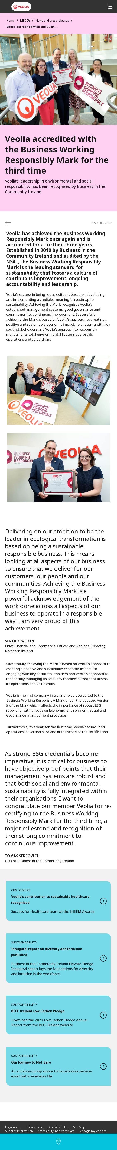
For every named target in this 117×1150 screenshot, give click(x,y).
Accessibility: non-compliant (56, 1131)
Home (10, 20)
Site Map (79, 1127)
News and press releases (52, 20)
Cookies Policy (58, 1127)
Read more (58, 901)
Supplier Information (19, 1131)
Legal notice (13, 1127)
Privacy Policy (35, 1127)
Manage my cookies (92, 1131)
